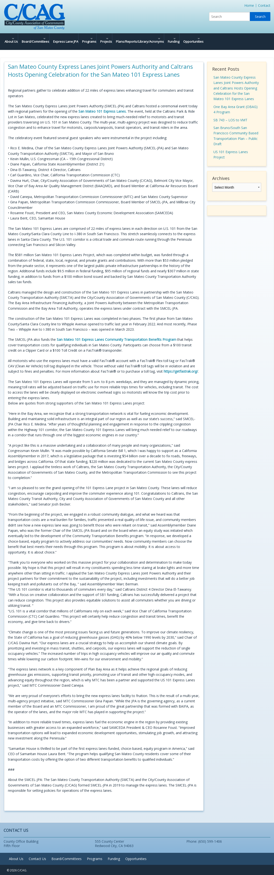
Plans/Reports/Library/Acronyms (177, 38)
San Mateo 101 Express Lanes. (102, 105)
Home (249, 5)
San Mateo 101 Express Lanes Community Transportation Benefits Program (116, 333)
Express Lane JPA (82, 38)
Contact (264, 5)
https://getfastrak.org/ (181, 365)
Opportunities (248, 38)
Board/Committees (44, 38)
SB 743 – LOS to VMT (230, 114)
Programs (110, 38)
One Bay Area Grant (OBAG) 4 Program (235, 104)
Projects (135, 38)
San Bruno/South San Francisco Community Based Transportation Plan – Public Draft (235, 130)
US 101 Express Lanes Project (230, 149)
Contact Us (37, 853)
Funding (219, 38)
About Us (11, 38)
